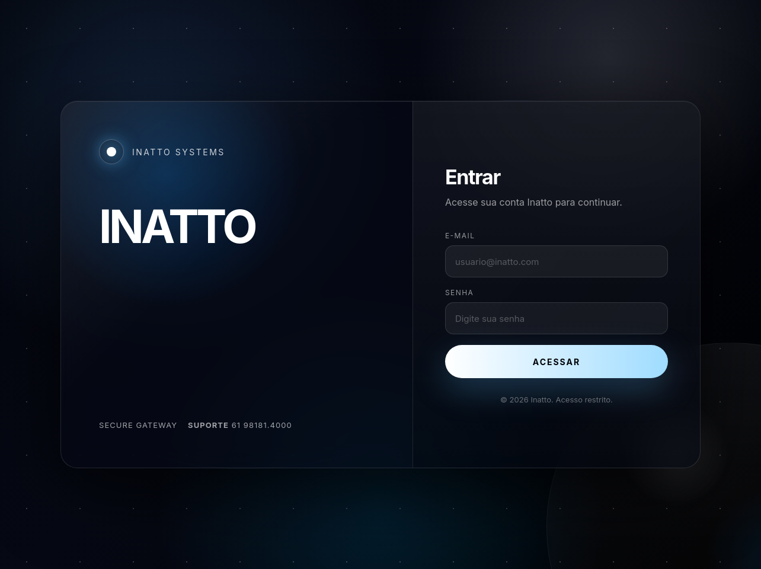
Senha (459, 292)
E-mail (460, 235)
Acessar (556, 362)
